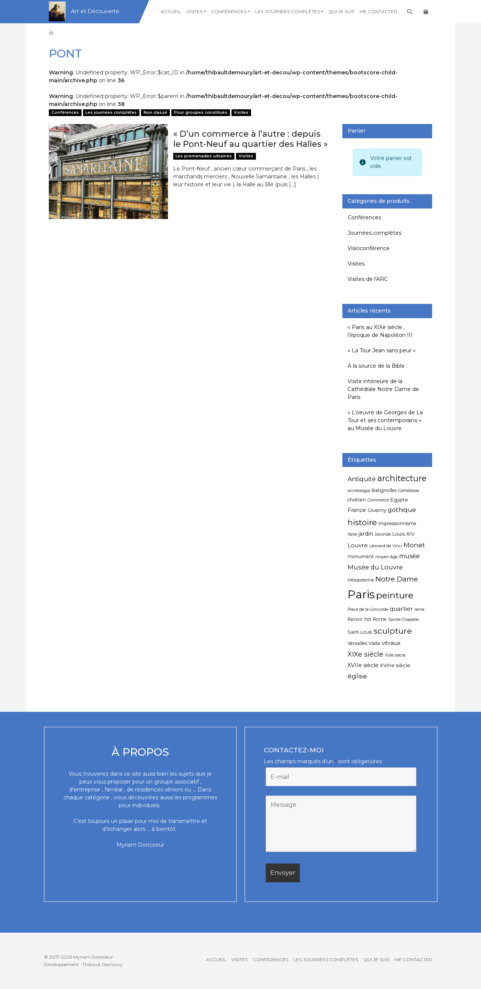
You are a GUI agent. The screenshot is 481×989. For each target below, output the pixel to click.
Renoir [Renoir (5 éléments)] (355, 619)
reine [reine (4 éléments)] (419, 609)
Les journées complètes (287, 11)
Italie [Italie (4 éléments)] (352, 534)
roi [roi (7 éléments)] (367, 619)
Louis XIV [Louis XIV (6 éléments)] (403, 534)
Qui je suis (341, 11)
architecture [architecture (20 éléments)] (402, 478)
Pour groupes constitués (200, 112)
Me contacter (378, 11)
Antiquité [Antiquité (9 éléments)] (362, 479)
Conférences (229, 11)
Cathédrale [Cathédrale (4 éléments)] (408, 490)
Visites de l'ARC (368, 279)
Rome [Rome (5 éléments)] (380, 619)
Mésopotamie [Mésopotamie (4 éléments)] (361, 580)
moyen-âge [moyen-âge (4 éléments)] (386, 556)
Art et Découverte (95, 11)
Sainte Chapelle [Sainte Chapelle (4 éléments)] (403, 619)
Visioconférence (369, 248)
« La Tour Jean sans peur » (382, 350)
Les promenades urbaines (203, 156)
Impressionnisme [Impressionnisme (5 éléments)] (397, 523)
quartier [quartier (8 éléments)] (401, 608)
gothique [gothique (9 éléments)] (402, 509)
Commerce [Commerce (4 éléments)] (378, 500)
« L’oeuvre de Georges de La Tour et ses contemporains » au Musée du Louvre (385, 420)
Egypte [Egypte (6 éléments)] (399, 500)
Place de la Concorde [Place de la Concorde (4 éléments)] (368, 609)
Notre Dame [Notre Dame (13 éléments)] (396, 579)
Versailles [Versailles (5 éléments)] (357, 643)
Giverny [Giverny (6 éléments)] (377, 510)
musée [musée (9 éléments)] (409, 556)
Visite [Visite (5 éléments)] (374, 643)
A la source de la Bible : (377, 365)
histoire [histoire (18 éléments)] (362, 522)
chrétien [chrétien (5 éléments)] (357, 500)
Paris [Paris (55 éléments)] (361, 594)
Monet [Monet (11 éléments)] (414, 545)
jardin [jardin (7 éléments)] (365, 533)
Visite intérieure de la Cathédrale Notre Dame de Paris (383, 389)
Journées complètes (374, 233)
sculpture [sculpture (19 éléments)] (393, 631)
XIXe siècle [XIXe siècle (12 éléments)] (365, 654)
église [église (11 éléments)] (357, 676)
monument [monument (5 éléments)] (361, 556)
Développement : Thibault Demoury (83, 964)
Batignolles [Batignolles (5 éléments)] (384, 490)
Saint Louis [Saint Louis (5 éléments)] (360, 632)
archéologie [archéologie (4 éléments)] (359, 490)
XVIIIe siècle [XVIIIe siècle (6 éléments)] (395, 665)
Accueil (171, 11)
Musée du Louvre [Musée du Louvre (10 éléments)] (375, 567)
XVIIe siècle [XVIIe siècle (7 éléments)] (363, 665)
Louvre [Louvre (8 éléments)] (358, 545)
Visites (194, 11)
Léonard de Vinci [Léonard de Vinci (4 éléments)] (385, 546)
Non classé (155, 112)
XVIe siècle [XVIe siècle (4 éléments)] (395, 655)
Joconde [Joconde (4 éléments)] (383, 534)
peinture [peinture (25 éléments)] (394, 595)
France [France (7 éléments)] (357, 510)
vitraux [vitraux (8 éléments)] (391, 642)
